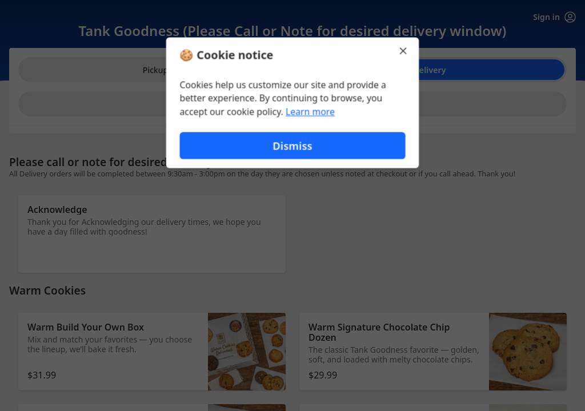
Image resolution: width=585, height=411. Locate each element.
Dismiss (292, 146)
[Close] (404, 50)
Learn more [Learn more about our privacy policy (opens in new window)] (310, 112)
